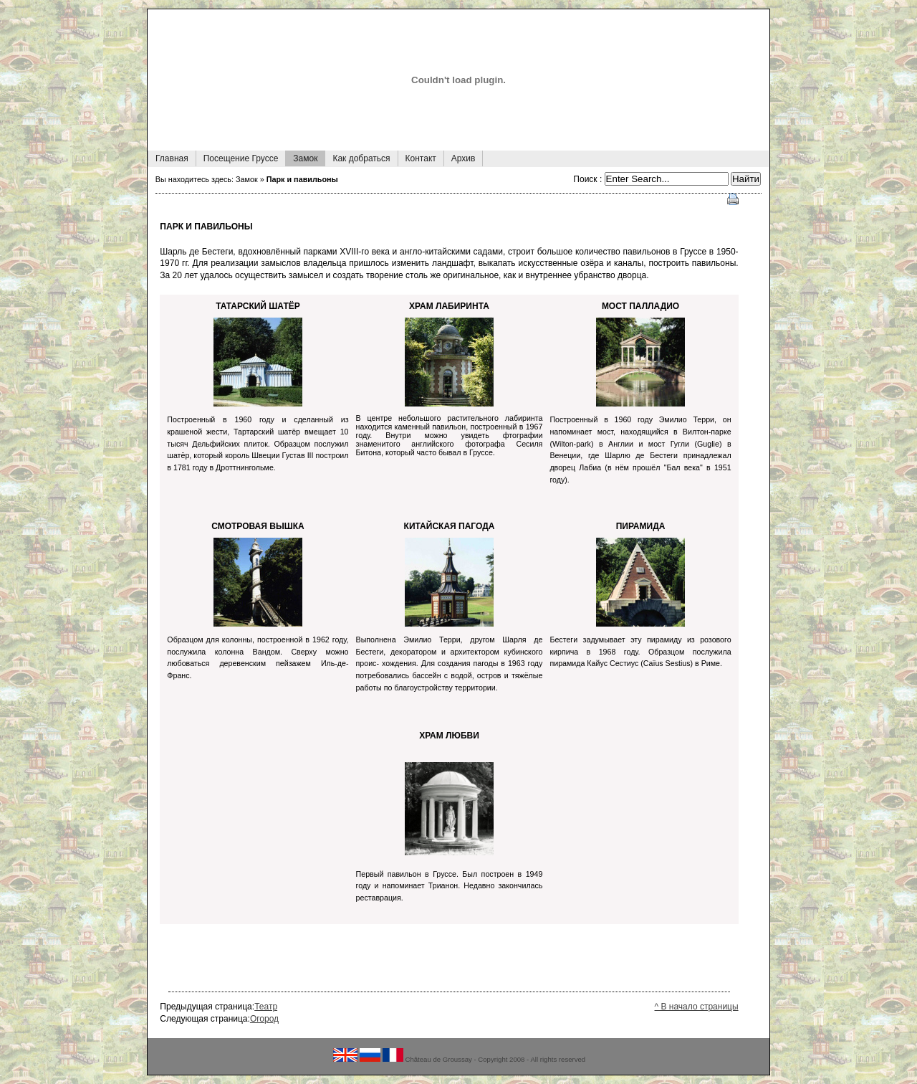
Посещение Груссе (237, 157)
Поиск (586, 179)
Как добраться (357, 157)
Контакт (417, 157)
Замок (301, 157)
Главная (168, 157)
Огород (264, 1019)
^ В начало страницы (697, 1007)
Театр (265, 1007)
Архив (459, 157)
